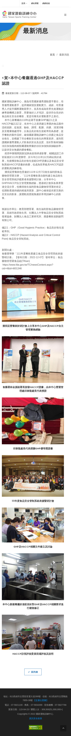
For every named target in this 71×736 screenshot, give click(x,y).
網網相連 (46, 3)
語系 (24, 3)
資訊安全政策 (35, 718)
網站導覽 (35, 3)
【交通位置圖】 (40, 700)
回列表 (33, 672)
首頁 (52, 54)
